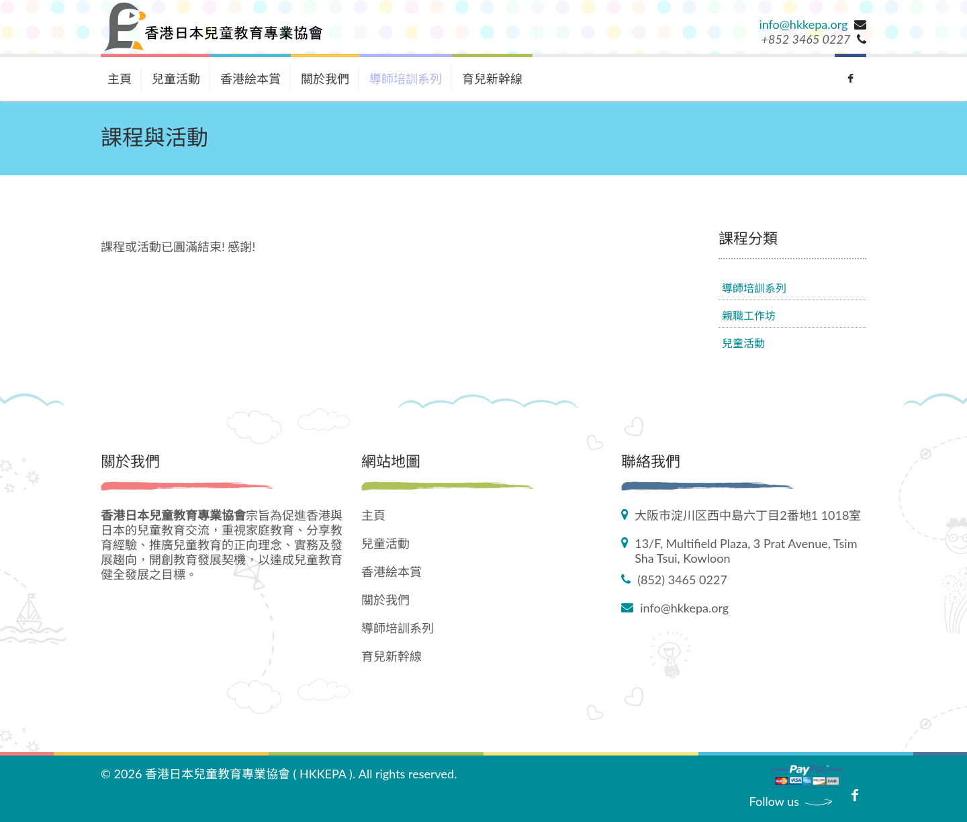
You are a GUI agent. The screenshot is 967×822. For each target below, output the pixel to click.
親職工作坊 (749, 315)
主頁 (119, 78)
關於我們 (325, 78)
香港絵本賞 (250, 78)
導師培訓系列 (405, 78)
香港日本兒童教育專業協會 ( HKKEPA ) (249, 773)
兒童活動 (176, 78)
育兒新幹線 (492, 78)
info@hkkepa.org (803, 24)
